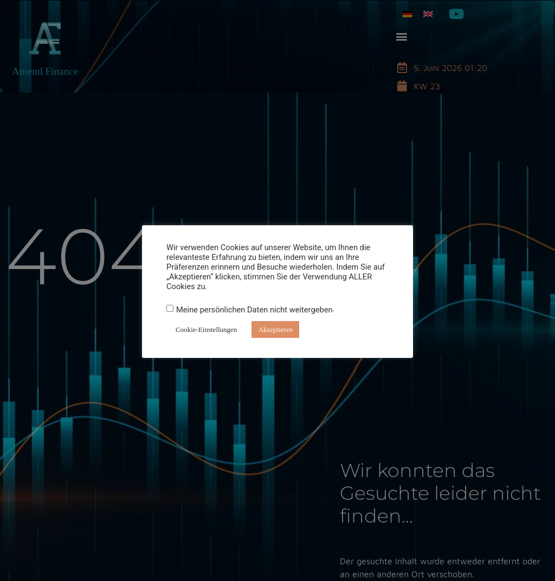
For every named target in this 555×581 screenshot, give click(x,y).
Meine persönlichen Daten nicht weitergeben (254, 310)
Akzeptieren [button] (275, 329)
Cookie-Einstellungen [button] (206, 329)
